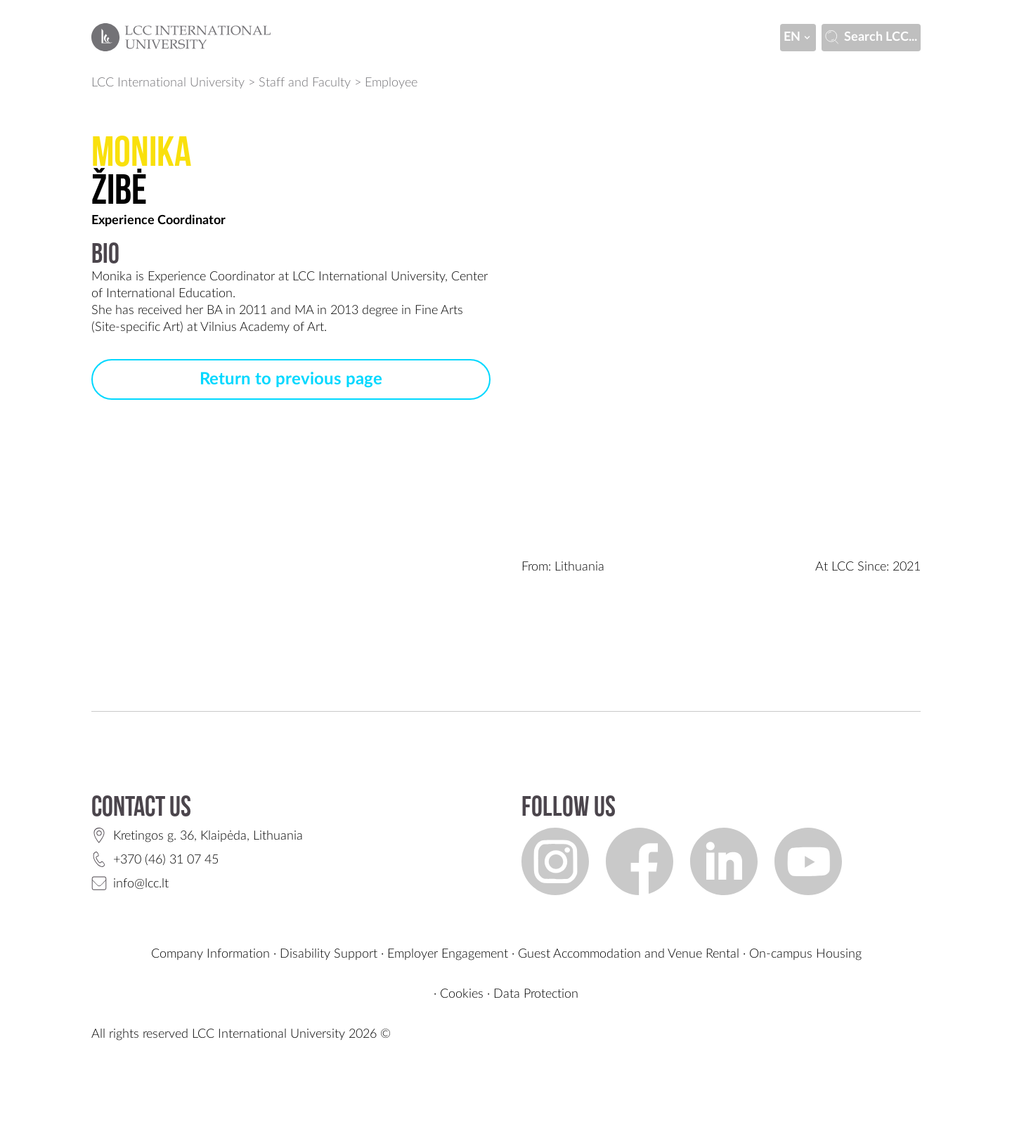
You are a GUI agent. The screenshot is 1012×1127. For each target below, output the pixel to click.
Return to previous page (291, 379)
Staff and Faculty (305, 83)
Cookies (462, 994)
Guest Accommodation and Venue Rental (628, 954)
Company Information (210, 954)
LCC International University (168, 83)
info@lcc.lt (141, 884)
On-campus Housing (805, 954)
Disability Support (328, 954)
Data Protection (535, 994)
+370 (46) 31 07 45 (166, 860)
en (798, 37)
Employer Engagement (447, 954)
